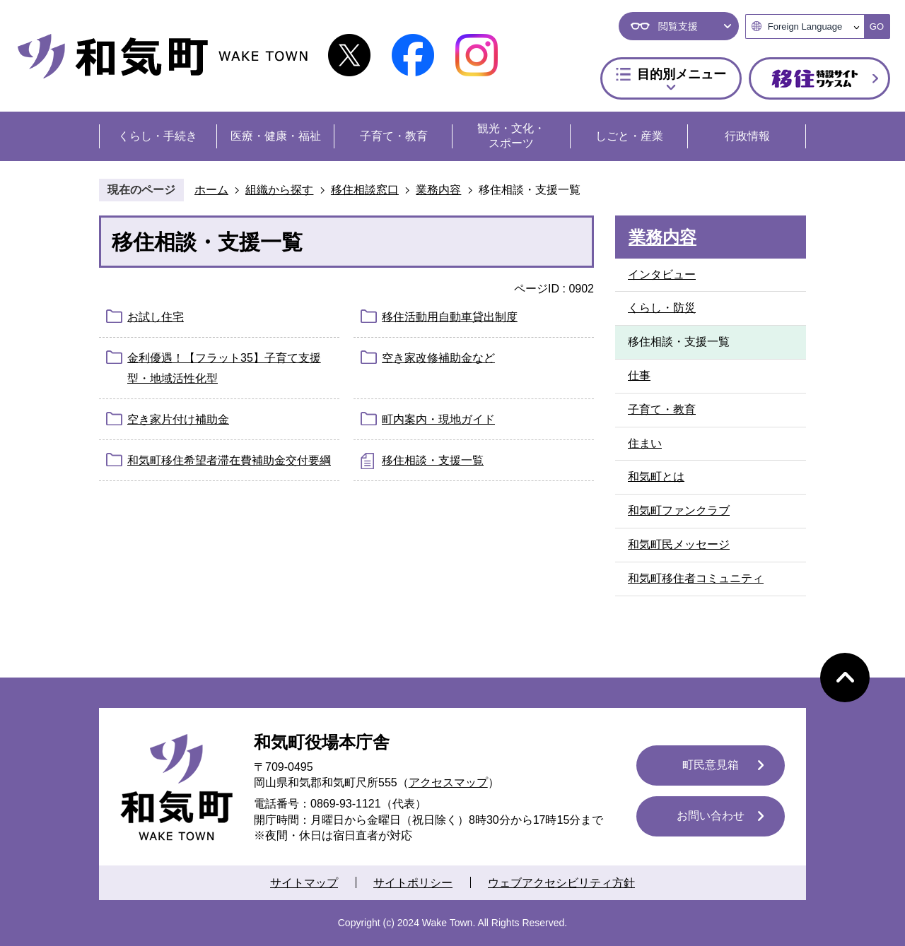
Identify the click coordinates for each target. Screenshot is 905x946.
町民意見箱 (710, 765)
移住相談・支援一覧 (433, 460)
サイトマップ (304, 883)
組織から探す (279, 190)
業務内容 (438, 190)
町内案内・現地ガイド (438, 419)
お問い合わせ (711, 816)
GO (877, 26)
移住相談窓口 (365, 190)
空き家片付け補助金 (178, 419)
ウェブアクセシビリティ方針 (561, 883)
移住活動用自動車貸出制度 (450, 317)
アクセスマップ (448, 782)
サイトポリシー (412, 883)
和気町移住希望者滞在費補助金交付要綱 (229, 460)
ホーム (211, 190)
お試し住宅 (155, 317)
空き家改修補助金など (438, 358)
